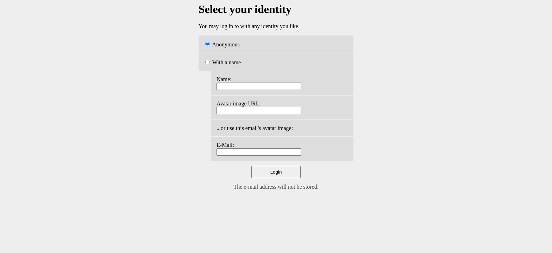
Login (276, 172)
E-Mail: (225, 145)
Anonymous (222, 44)
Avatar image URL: (239, 103)
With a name (223, 62)
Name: (224, 79)
